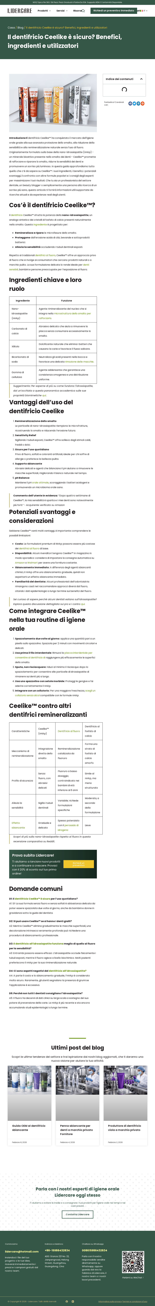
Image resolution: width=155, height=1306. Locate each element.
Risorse (79, 11)
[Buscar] (83, 10)
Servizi (62, 11)
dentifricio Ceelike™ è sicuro (32, 898)
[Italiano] (143, 10)
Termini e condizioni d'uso (134, 1301)
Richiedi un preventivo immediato (113, 10)
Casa (11, 27)
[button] (141, 79)
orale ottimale (40, 482)
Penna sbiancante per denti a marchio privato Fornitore (76, 1130)
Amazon (20, 562)
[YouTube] (73, 1301)
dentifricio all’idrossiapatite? (67, 971)
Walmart (32, 562)
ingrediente (40, 224)
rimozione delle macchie (79, 361)
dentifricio (17, 215)
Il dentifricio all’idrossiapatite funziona (38, 943)
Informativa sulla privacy (110, 1301)
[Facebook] (67, 1301)
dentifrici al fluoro (45, 255)
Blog (20, 27)
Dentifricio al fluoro (69, 731)
